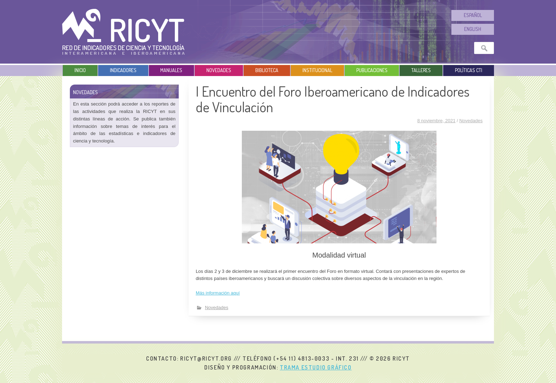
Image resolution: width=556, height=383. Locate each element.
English (472, 29)
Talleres (421, 70)
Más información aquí (218, 293)
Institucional (317, 70)
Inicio (80, 70)
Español (473, 15)
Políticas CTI (468, 70)
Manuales (171, 70)
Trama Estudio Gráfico (316, 367)
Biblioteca (266, 70)
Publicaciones (372, 70)
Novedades (218, 70)
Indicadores (123, 70)
